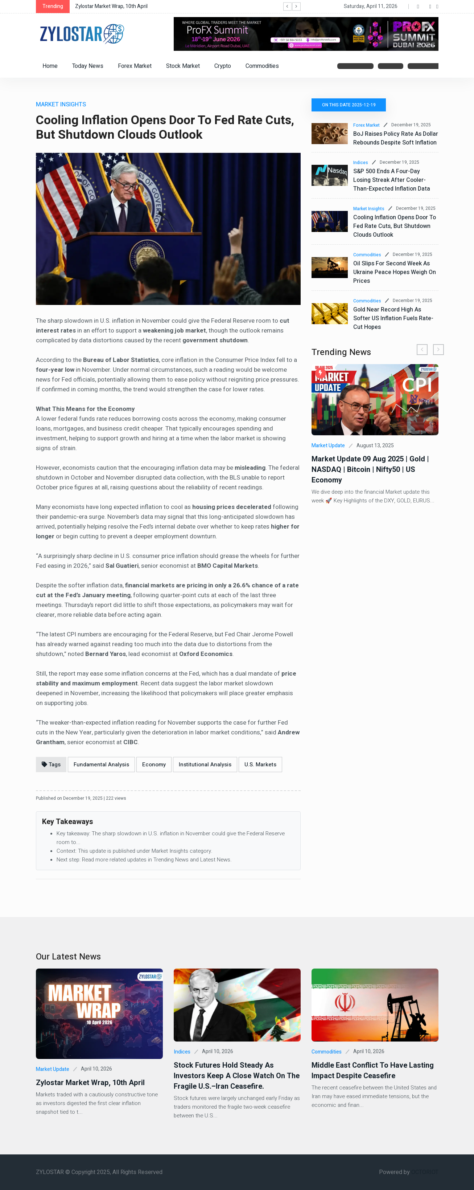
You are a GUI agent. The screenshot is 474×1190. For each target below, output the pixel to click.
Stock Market (183, 66)
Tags (51, 765)
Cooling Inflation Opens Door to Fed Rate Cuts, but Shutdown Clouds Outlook (394, 226)
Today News (87, 66)
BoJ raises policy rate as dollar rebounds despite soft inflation (395, 138)
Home (50, 66)
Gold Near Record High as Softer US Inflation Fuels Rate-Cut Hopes (393, 318)
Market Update (328, 445)
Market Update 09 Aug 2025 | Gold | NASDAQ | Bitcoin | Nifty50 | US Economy (370, 469)
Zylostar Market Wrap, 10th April (111, 6)
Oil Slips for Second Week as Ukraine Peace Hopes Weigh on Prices (394, 272)
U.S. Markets (260, 765)
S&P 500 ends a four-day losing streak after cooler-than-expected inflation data (391, 180)
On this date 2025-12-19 (349, 105)
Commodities (262, 66)
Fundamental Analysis (101, 765)
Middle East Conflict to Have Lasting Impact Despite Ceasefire (373, 1070)
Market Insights (368, 208)
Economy (154, 765)
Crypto (222, 66)
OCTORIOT (424, 1172)
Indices (360, 162)
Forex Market (135, 66)
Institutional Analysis (205, 765)
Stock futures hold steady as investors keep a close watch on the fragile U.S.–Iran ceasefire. (237, 1076)
